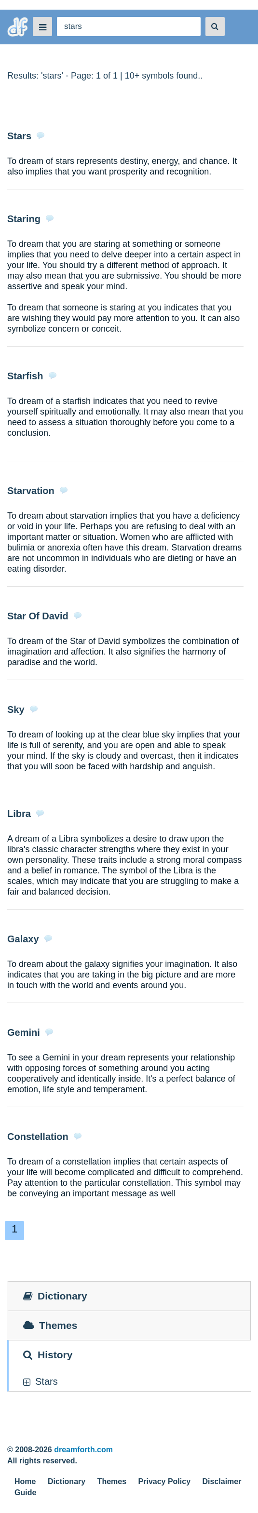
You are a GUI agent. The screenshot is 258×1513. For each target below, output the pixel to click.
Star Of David (37, 616)
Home (25, 1481)
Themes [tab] (50, 1325)
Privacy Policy (164, 1481)
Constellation (37, 1136)
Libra (19, 813)
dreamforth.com (83, 1450)
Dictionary (66, 1481)
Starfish (25, 376)
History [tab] (47, 1354)
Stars (19, 136)
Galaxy (23, 939)
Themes (111, 1481)
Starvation (30, 490)
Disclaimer (222, 1481)
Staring (24, 219)
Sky (16, 709)
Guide (25, 1492)
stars (46, 1381)
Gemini (23, 1032)
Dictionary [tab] (55, 1295)
